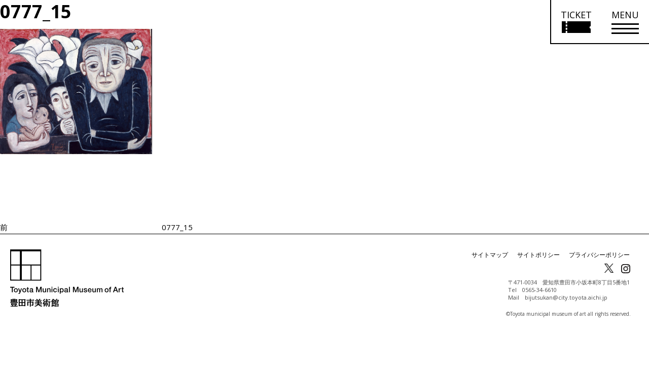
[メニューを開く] (625, 22)
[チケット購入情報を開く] (575, 22)
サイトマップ (490, 254)
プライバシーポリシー (599, 254)
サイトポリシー (538, 254)
